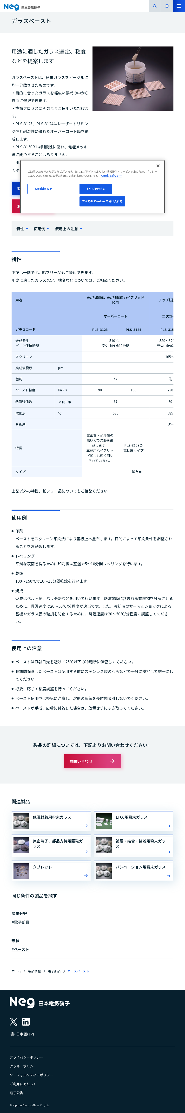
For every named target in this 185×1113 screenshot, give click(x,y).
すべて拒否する (96, 189)
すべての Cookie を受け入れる (102, 201)
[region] (92, 186)
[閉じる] (158, 165)
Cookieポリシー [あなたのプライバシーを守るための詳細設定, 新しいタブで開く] (111, 176)
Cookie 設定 (43, 189)
